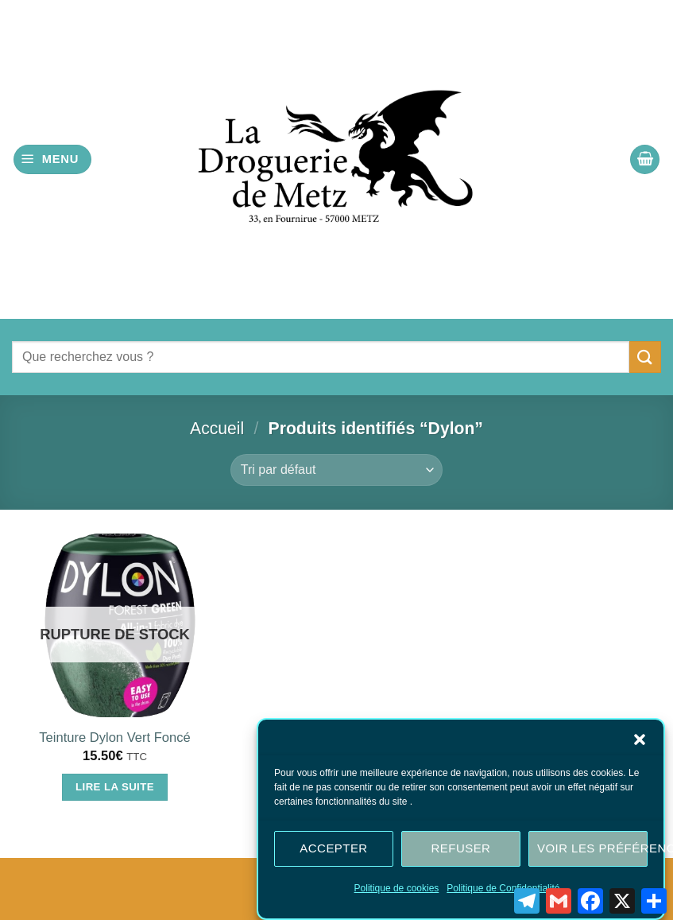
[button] (640, 743)
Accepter (333, 852)
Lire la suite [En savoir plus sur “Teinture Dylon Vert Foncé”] (114, 787)
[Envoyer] (645, 356)
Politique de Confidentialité (503, 891)
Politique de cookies (396, 891)
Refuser (461, 852)
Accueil (217, 428)
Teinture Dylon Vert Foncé (114, 737)
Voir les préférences (592, 852)
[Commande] (336, 470)
